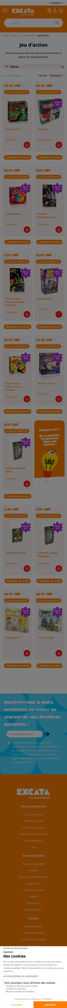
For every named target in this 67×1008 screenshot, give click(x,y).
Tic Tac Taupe (46, 637)
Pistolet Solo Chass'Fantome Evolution (15, 302)
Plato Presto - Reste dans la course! (14, 386)
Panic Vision (13, 129)
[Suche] (27, 23)
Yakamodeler (13, 213)
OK (47, 734)
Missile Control (46, 383)
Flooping (42, 129)
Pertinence (57, 76)
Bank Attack (45, 298)
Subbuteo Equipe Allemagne (47, 554)
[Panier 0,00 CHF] (61, 11)
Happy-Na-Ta (13, 637)
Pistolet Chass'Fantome (47, 215)
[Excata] (23, 12)
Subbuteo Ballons (16, 552)
